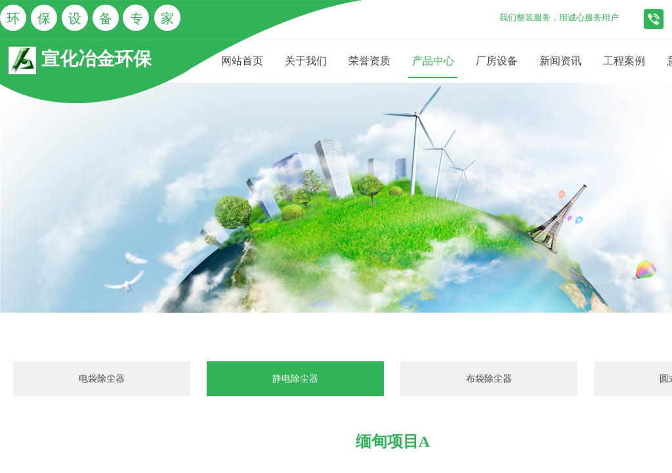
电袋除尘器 (102, 379)
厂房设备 (497, 60)
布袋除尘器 (489, 379)
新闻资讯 (560, 60)
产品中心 (433, 60)
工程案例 (624, 60)
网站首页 (242, 60)
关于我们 (306, 60)
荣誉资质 (369, 60)
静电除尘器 (295, 379)
